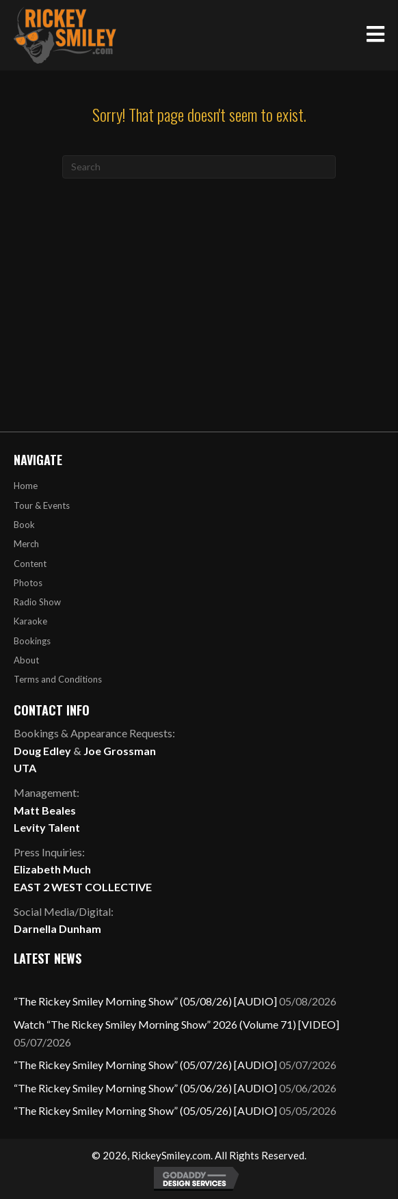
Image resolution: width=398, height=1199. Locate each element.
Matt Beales (45, 810)
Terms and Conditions (58, 679)
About (26, 660)
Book (24, 524)
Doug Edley (42, 750)
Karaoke (30, 621)
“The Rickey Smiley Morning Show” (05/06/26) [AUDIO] (145, 1087)
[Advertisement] (199, 281)
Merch (26, 543)
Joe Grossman (119, 750)
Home (26, 485)
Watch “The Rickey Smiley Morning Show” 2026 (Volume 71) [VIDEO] (176, 1024)
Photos (28, 582)
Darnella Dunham (57, 928)
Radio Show (37, 601)
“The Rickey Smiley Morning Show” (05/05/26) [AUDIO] (145, 1110)
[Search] (199, 167)
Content (30, 563)
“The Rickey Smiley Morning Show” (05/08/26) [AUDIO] (145, 1000)
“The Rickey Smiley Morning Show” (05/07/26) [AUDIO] (145, 1064)
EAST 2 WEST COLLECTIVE (83, 886)
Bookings (32, 640)
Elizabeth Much (52, 868)
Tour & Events (42, 505)
